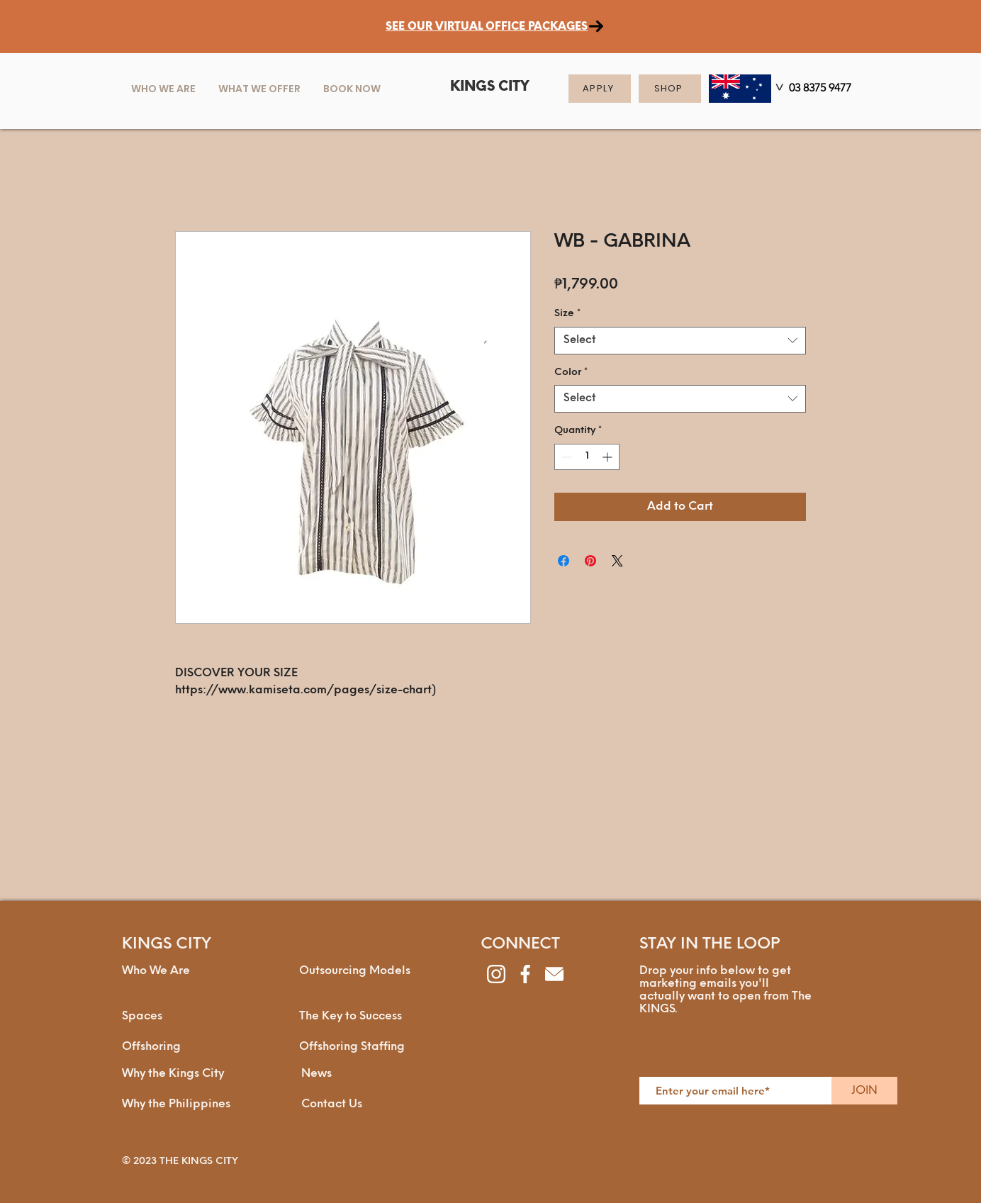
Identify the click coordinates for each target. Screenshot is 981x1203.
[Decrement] (565, 456)
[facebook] (525, 974)
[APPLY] (599, 88)
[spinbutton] (587, 456)
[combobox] (680, 340)
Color (571, 372)
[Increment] (608, 456)
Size (567, 313)
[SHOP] (670, 88)
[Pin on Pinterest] (590, 560)
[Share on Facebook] (563, 560)
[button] (259, 88)
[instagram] (496, 974)
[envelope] (554, 974)
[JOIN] (864, 1090)
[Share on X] (617, 560)
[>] (778, 89)
